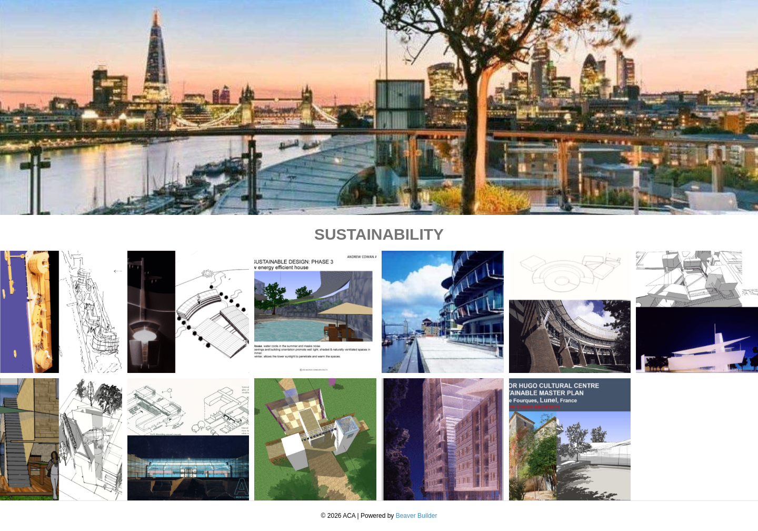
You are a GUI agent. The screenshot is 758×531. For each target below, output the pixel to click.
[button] (61, 312)
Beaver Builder (416, 515)
